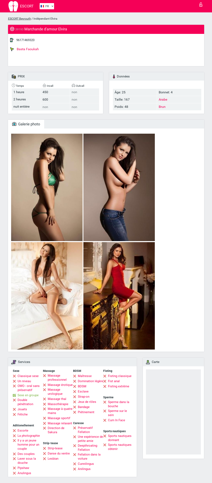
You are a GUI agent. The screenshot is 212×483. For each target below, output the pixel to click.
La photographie (29, 436)
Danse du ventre (59, 453)
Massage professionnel (57, 378)
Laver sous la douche (27, 461)
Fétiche (23, 414)
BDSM (82, 386)
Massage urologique (55, 392)
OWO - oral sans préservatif (29, 388)
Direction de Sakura (56, 430)
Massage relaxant (60, 423)
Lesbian (53, 458)
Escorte (23, 430)
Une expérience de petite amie (90, 439)
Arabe (163, 99)
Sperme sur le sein (117, 413)
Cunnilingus (86, 464)
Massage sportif (59, 418)
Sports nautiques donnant (119, 438)
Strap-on (83, 397)
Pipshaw (23, 468)
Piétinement (86, 412)
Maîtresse (85, 376)
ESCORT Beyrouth (19, 18)
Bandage (84, 407)
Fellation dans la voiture (89, 456)
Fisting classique (119, 376)
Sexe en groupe (28, 395)
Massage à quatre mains (60, 411)
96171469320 (25, 40)
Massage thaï (57, 399)
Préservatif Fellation (85, 430)
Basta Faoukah (24, 49)
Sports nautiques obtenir (119, 447)
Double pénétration (25, 402)
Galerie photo (26, 124)
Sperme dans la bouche (118, 404)
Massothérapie (58, 404)
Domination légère (90, 381)
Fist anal (114, 381)
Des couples (26, 454)
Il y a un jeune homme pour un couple (28, 445)
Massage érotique (60, 385)
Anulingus (24, 473)
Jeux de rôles (87, 402)
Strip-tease (55, 448)
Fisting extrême (118, 386)
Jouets (22, 409)
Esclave (83, 391)
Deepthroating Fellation (87, 448)
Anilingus (84, 469)
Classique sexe (28, 376)
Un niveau (24, 381)
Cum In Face (116, 420)
